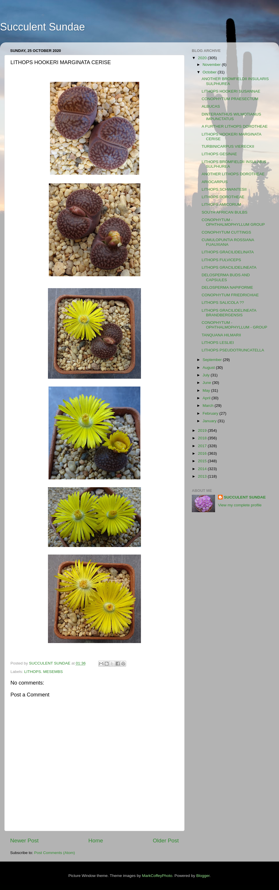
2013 (203, 476)
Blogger (203, 875)
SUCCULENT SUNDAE (245, 497)
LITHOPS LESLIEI (218, 342)
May (207, 390)
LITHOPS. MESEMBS (43, 671)
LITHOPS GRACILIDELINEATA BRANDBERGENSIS (229, 312)
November (212, 64)
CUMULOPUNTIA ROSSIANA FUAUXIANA (228, 242)
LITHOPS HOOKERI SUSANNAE (231, 91)
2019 (203, 430)
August (209, 367)
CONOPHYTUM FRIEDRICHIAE (230, 295)
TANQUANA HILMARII (221, 335)
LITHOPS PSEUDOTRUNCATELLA (233, 350)
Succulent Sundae (42, 27)
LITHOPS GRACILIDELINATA (228, 252)
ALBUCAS (211, 106)
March (208, 405)
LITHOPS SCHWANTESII (224, 189)
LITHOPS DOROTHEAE (223, 197)
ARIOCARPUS (215, 182)
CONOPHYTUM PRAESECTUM (230, 99)
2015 (203, 461)
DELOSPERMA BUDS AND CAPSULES (226, 277)
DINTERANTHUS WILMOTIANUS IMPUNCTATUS (231, 116)
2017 (203, 446)
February (211, 413)
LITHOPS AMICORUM (221, 204)
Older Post (166, 840)
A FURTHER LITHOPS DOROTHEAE (235, 126)
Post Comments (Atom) (54, 853)
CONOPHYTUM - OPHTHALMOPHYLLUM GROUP (233, 222)
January (210, 421)
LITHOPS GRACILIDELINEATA (229, 267)
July (207, 375)
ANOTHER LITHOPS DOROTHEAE (233, 174)
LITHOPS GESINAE (219, 154)
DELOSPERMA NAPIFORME (227, 287)
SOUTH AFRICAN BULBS (225, 212)
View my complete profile (240, 505)
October (210, 72)
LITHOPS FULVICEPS (221, 260)
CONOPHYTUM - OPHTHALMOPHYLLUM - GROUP (234, 324)
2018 (203, 438)
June (207, 382)
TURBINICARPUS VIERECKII (228, 146)
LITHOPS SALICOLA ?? (223, 302)
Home (95, 840)
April (207, 398)
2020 (203, 58)
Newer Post (24, 840)
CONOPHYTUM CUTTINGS (226, 232)
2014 (203, 469)
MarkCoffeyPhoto (157, 875)
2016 (203, 453)
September (213, 360)
